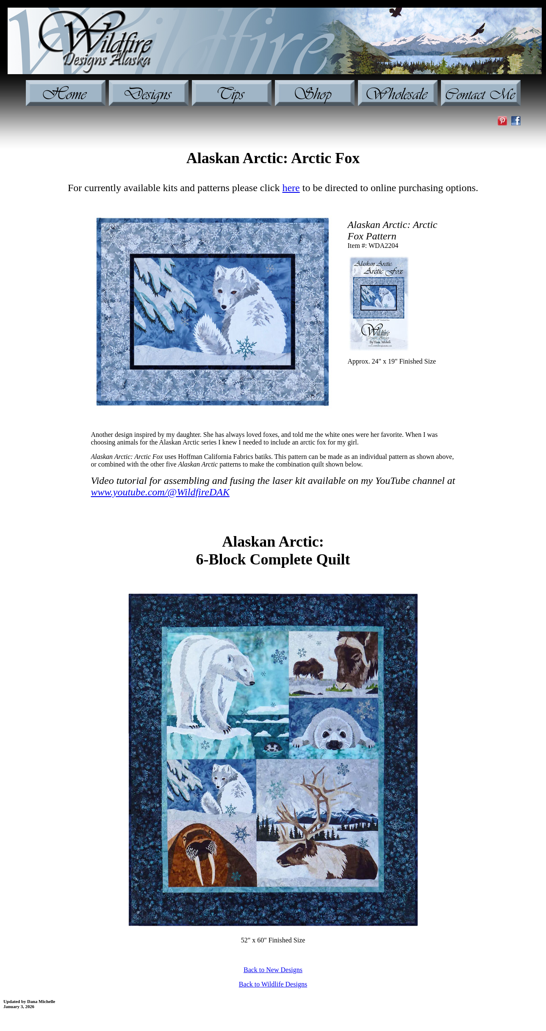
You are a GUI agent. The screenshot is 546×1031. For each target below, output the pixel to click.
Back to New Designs (273, 969)
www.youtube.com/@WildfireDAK (160, 491)
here (290, 187)
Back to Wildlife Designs (273, 984)
